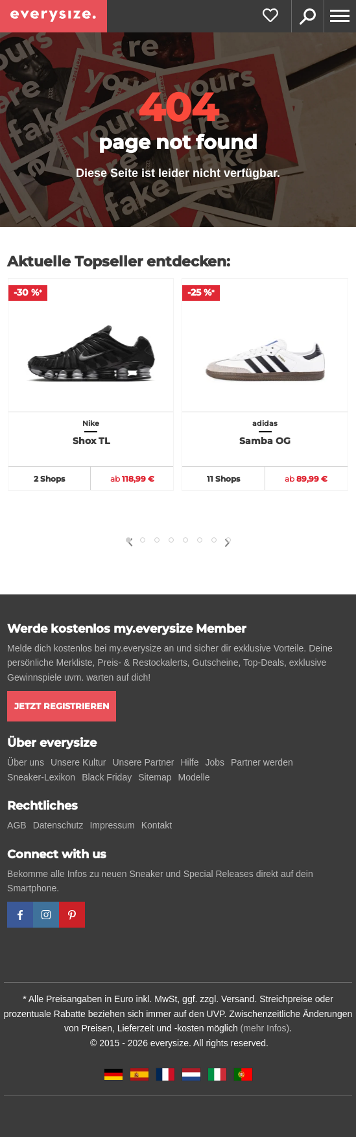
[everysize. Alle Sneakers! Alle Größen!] (53, 16)
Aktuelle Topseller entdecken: (118, 261)
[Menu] (340, 16)
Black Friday (107, 777)
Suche (307, 16)
